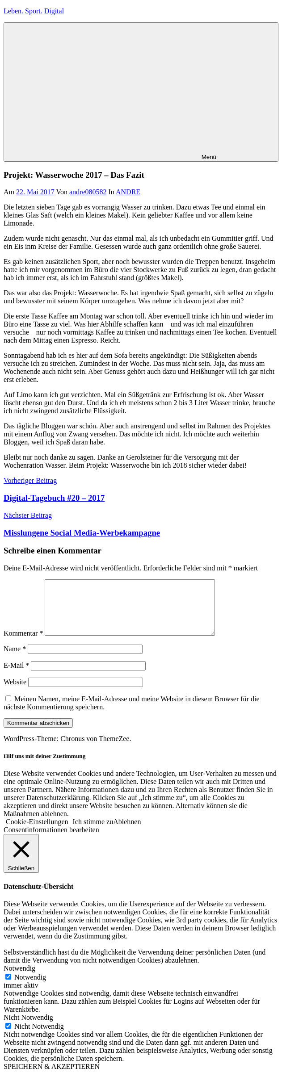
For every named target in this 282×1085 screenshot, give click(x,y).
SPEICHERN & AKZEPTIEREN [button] (52, 1077)
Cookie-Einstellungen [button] (37, 832)
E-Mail (16, 676)
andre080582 (88, 192)
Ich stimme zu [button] (93, 832)
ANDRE (128, 192)
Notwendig (30, 988)
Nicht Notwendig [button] (28, 1028)
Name (15, 659)
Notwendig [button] (19, 979)
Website (15, 692)
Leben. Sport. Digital (34, 11)
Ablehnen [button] (127, 832)
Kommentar (23, 644)
